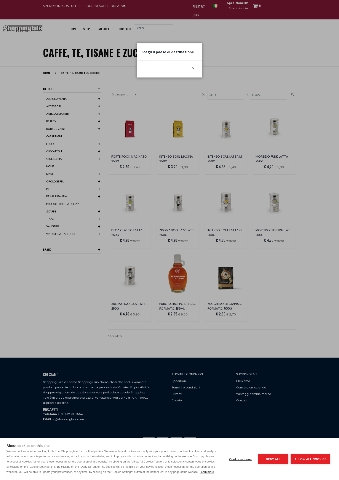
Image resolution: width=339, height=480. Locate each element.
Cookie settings (240, 459)
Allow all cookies (310, 459)
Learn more (207, 472)
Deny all (273, 459)
